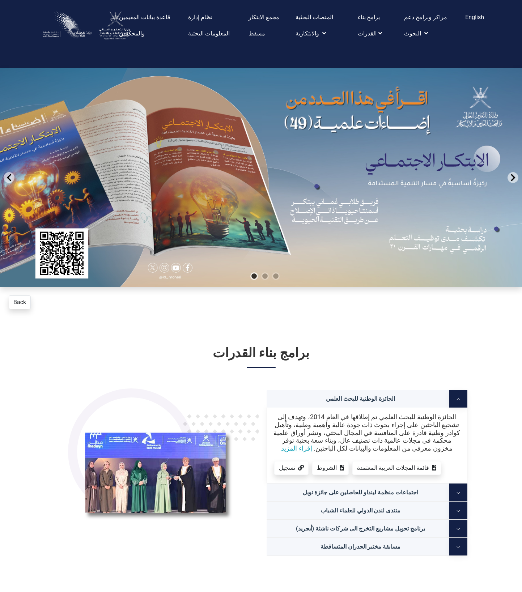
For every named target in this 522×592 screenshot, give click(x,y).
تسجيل (291, 467)
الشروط (330, 467)
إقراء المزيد (297, 448)
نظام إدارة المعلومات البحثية (209, 25)
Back (19, 302)
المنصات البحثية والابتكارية (314, 25)
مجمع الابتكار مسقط (264, 25)
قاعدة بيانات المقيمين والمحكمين (144, 25)
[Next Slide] (513, 177)
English (474, 17)
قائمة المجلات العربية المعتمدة (397, 467)
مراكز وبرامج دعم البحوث (425, 25)
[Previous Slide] (9, 177)
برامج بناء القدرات (370, 25)
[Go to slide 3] (283, 300)
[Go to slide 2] (273, 300)
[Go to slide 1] (262, 300)
